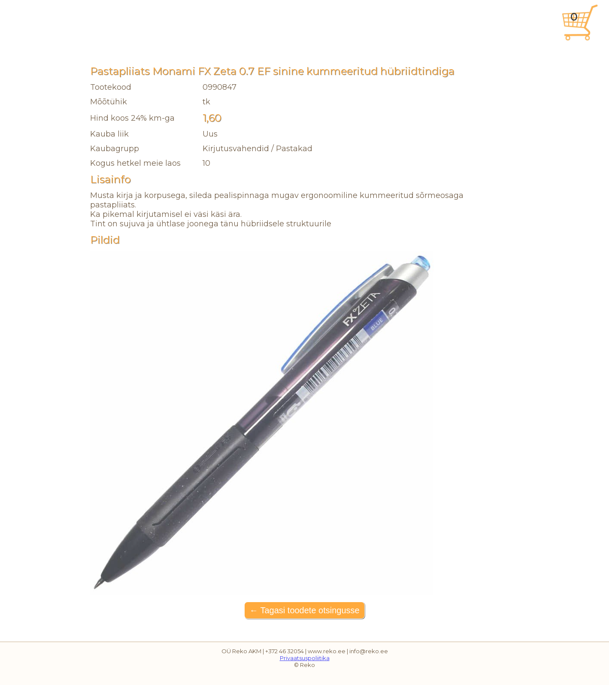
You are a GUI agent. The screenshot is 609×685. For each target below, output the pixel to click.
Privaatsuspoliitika (305, 658)
